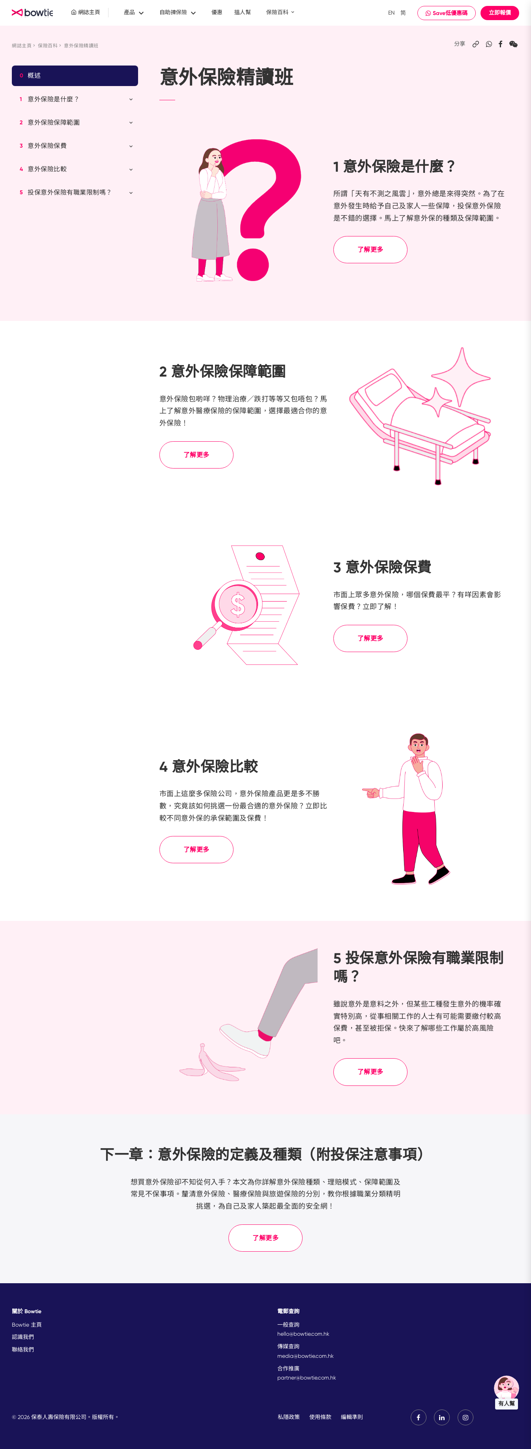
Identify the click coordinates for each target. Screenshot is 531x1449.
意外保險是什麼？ (77, 99)
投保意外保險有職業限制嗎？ (77, 192)
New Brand (34, 13)
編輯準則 (351, 1417)
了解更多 (370, 249)
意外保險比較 (77, 169)
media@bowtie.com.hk (305, 1356)
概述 (30, 76)
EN (391, 12)
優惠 (216, 12)
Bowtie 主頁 (27, 1325)
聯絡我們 (23, 1349)
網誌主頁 (85, 12)
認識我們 (23, 1337)
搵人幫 (242, 12)
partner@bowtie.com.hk (306, 1377)
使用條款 (320, 1417)
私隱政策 (288, 1417)
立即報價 (500, 12)
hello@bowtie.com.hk (303, 1334)
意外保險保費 (77, 146)
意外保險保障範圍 (77, 122)
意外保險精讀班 (81, 46)
